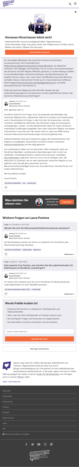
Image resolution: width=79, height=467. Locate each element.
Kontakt (6, 412)
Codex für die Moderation (48, 374)
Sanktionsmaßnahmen (14, 144)
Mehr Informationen (12, 382)
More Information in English (16, 434)
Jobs (5, 423)
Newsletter (7, 396)
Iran (24, 183)
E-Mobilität (36, 289)
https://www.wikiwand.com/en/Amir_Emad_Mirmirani (28, 66)
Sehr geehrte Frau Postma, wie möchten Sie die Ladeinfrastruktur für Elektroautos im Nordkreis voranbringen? (38, 266)
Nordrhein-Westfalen (13, 183)
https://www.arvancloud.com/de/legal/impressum (33, 83)
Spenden (7, 391)
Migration (37, 250)
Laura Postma (14, 104)
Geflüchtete (27, 250)
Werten (21, 377)
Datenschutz (8, 418)
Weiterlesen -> (69, 254)
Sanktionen (31, 183)
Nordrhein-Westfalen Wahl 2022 (17, 289)
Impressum (8, 401)
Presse (6, 407)
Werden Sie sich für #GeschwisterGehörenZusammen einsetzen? (37, 228)
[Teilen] (6, 187)
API (4, 429)
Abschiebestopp (11, 158)
